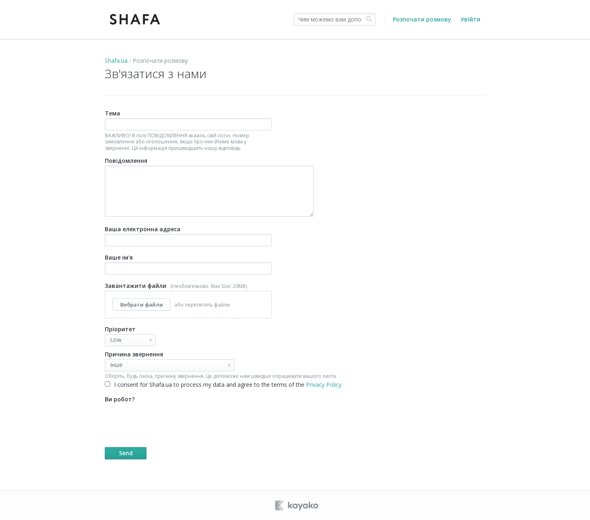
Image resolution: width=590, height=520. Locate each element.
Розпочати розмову (422, 19)
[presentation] (166, 420)
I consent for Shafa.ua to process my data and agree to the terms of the (223, 384)
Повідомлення (209, 187)
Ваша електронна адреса (188, 235)
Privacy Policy (324, 384)
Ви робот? (230, 427)
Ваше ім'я (188, 264)
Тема (188, 130)
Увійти (470, 19)
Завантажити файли (188, 300)
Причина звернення (134, 354)
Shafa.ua (116, 60)
